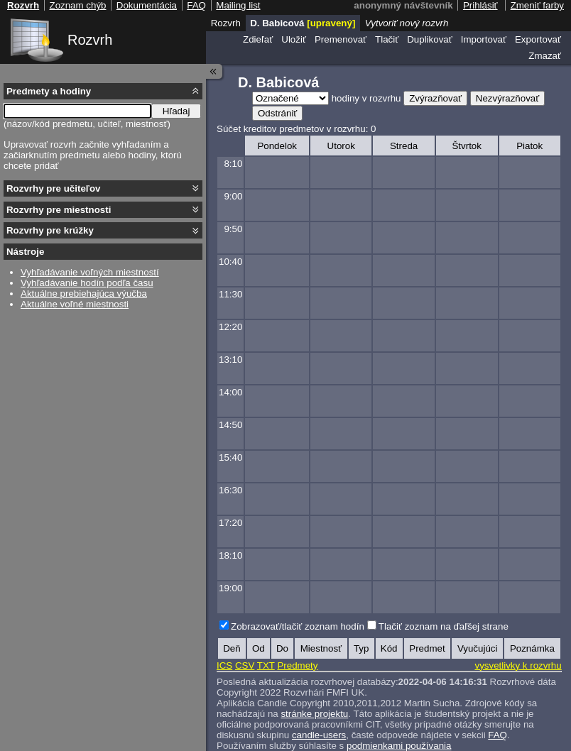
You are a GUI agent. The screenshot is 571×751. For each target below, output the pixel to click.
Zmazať (544, 55)
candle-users (319, 735)
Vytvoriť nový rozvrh (407, 23)
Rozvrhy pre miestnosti (58, 209)
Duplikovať (429, 39)
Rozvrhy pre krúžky (50, 230)
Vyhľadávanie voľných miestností (90, 272)
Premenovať (340, 39)
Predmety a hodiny (48, 91)
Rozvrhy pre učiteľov (53, 188)
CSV (244, 665)
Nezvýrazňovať (507, 98)
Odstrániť (277, 113)
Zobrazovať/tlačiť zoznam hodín (297, 626)
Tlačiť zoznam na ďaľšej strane (444, 626)
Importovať (483, 39)
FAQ (497, 735)
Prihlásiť (480, 5)
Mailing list (238, 5)
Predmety (297, 665)
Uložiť (293, 39)
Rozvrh (89, 40)
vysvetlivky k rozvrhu (517, 665)
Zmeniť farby (537, 5)
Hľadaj (176, 111)
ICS (224, 665)
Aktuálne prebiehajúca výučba (84, 293)
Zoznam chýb (77, 5)
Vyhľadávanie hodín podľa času (87, 283)
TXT (266, 665)
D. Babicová (302, 23)
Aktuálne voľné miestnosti (75, 304)
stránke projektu (314, 713)
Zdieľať (258, 39)
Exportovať (538, 39)
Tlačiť (386, 39)
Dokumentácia (146, 5)
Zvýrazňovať (435, 98)
